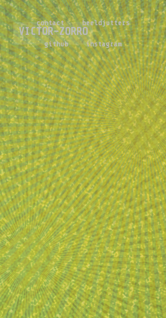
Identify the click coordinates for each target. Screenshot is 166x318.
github (56, 44)
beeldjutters (106, 23)
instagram (104, 44)
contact (50, 23)
